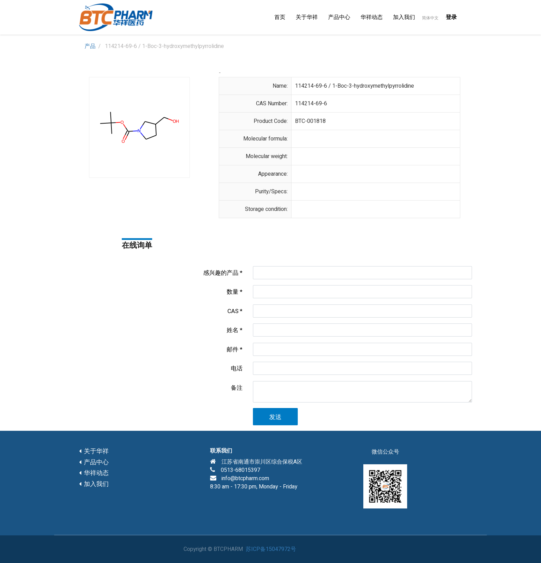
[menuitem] (280, 17)
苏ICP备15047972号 (271, 549)
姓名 (232, 330)
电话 (237, 368)
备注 (237, 388)
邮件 (232, 349)
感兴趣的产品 (220, 273)
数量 (232, 292)
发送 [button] (275, 417)
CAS (232, 311)
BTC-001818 (310, 121)
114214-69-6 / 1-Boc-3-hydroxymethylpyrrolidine (354, 86)
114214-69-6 (311, 103)
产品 (90, 46)
